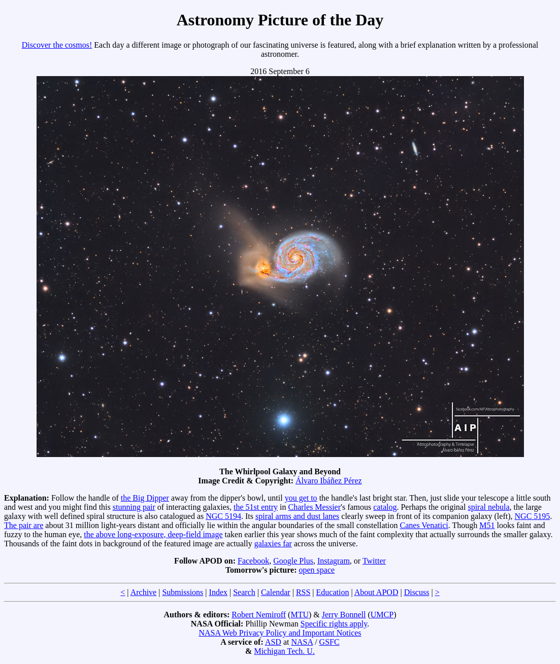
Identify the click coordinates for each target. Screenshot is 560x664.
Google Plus (293, 560)
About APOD (376, 592)
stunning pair (134, 507)
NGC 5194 (223, 516)
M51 (487, 525)
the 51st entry (256, 507)
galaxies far (273, 543)
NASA (302, 642)
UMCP (382, 614)
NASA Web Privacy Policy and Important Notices (280, 632)
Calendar (275, 592)
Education (332, 592)
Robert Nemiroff (259, 614)
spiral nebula (488, 507)
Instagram (333, 560)
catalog (385, 507)
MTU (299, 614)
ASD (273, 642)
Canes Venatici (424, 525)
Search (244, 592)
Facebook (253, 560)
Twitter (374, 560)
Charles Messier (314, 507)
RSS (303, 592)
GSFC (329, 642)
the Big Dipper (145, 498)
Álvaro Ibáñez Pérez (328, 480)
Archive (143, 592)
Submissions (182, 592)
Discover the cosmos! (57, 45)
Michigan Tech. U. (284, 651)
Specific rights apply (334, 623)
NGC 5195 (532, 516)
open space (317, 570)
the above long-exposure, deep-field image (153, 534)
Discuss (417, 592)
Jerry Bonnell (344, 614)
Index (218, 592)
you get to (301, 498)
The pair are (23, 525)
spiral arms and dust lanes (297, 516)
